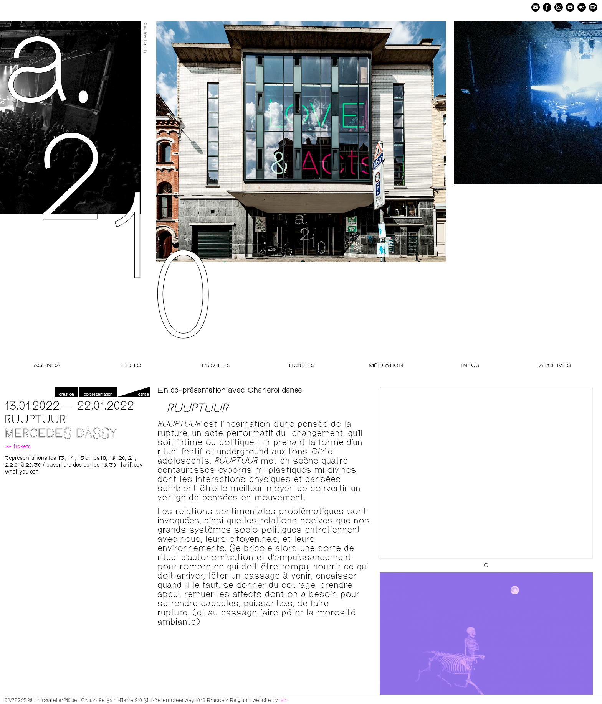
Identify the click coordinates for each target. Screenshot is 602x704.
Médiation (386, 366)
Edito (131, 366)
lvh (283, 699)
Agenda (47, 366)
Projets (216, 366)
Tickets (301, 366)
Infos (470, 366)
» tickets (18, 447)
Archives (555, 366)
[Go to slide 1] (486, 565)
